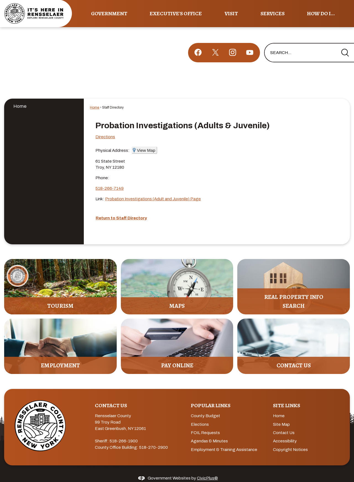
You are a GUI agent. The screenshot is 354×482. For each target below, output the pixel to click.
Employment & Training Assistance (224, 440)
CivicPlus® (207, 468)
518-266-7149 (109, 179)
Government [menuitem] (109, 13)
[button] (345, 43)
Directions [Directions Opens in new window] (105, 127)
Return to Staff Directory (121, 208)
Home (20, 96)
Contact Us (284, 423)
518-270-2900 (153, 438)
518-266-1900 (124, 431)
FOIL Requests (205, 423)
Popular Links (210, 396)
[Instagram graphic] (232, 43)
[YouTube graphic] (249, 43)
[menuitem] (44, 96)
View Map (146, 141)
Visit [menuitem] (231, 13)
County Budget (205, 406)
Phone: (102, 168)
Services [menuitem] (273, 13)
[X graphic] (215, 43)
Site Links (286, 396)
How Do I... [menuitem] (321, 13)
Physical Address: (112, 141)
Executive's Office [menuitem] (176, 13)
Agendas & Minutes (209, 431)
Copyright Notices (290, 440)
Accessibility (285, 431)
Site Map (281, 415)
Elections (200, 415)
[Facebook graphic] (198, 43)
